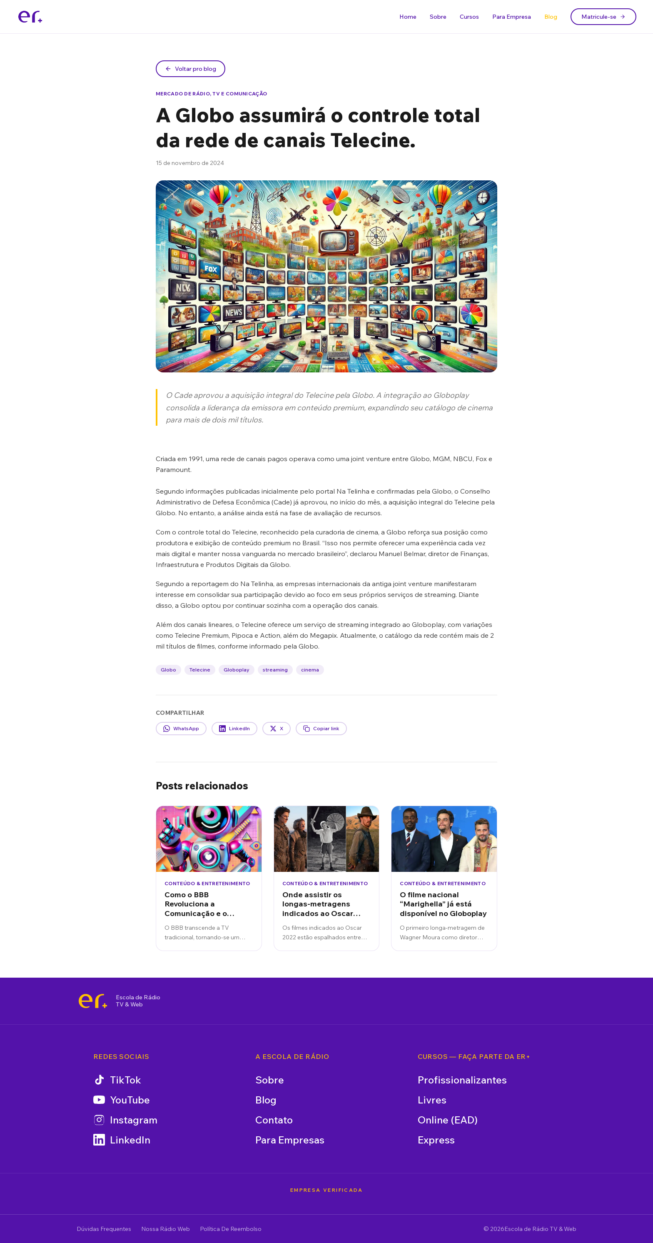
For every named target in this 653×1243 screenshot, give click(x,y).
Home (407, 16)
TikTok (117, 1079)
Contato (274, 1119)
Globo (168, 669)
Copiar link (321, 728)
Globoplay (236, 669)
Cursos (469, 16)
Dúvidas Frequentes (104, 1229)
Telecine (199, 669)
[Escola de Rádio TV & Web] (93, 1001)
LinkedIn (121, 1139)
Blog (550, 16)
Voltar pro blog (190, 68)
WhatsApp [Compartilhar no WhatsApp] (181, 728)
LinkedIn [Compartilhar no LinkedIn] (234, 728)
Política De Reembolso (231, 1229)
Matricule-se (603, 16)
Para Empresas (289, 1139)
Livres (432, 1099)
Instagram (125, 1119)
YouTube (121, 1099)
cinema (310, 669)
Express (436, 1139)
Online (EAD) (448, 1119)
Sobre (438, 16)
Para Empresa (511, 16)
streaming (275, 669)
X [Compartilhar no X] (276, 728)
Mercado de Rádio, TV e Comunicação (211, 93)
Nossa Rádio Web (165, 1229)
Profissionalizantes (462, 1079)
